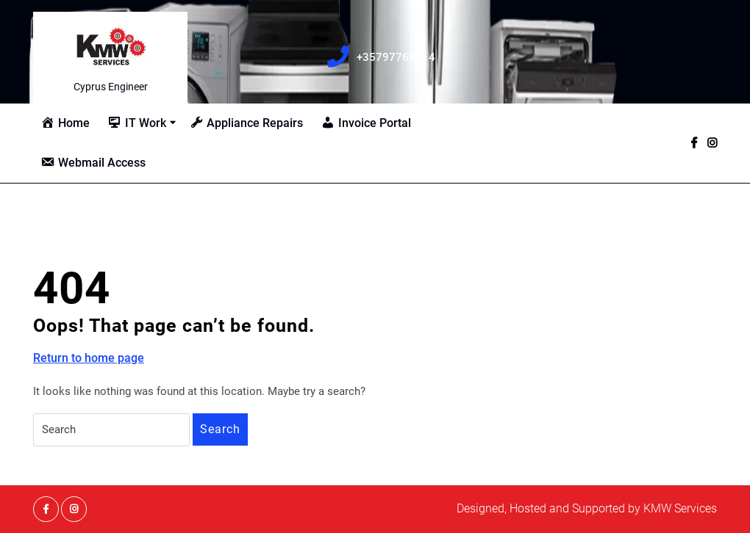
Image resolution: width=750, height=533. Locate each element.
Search (220, 429)
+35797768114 (390, 58)
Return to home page (88, 358)
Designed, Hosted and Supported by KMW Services (587, 508)
